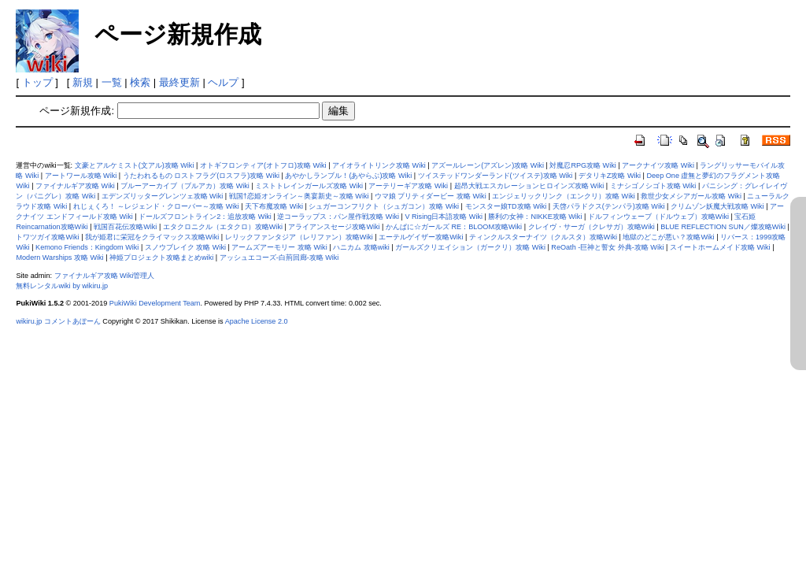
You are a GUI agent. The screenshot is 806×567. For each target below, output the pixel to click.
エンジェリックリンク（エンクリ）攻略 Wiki (563, 196)
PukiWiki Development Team (155, 303)
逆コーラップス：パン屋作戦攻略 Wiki (338, 216)
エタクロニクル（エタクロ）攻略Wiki (223, 227)
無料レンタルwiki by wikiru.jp (62, 286)
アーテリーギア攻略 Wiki (408, 186)
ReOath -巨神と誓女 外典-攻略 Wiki (607, 247)
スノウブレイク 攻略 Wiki (185, 247)
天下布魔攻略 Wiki (274, 206)
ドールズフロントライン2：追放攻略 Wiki (205, 216)
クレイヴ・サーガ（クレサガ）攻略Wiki (591, 227)
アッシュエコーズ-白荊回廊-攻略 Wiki (279, 257)
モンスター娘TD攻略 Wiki (506, 206)
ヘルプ (223, 82)
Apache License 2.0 (256, 321)
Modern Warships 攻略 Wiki (59, 257)
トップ (37, 82)
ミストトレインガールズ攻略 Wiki (309, 186)
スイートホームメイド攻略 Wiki (720, 247)
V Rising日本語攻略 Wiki (443, 216)
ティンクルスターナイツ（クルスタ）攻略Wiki (543, 237)
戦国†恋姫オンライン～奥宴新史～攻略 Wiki (299, 196)
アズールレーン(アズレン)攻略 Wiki (487, 165)
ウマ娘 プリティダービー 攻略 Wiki (430, 196)
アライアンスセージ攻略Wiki (333, 227)
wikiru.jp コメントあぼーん (58, 321)
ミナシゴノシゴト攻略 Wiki (653, 186)
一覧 (112, 82)
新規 (82, 82)
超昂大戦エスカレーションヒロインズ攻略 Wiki (529, 186)
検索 (140, 82)
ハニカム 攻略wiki (361, 247)
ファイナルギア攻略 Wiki (75, 186)
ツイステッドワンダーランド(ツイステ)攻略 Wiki (495, 176)
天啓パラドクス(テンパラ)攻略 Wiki (609, 206)
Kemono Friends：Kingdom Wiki (87, 247)
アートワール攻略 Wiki (81, 176)
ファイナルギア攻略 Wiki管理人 (104, 276)
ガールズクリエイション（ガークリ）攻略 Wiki (470, 247)
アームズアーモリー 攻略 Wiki (279, 247)
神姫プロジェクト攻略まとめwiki (161, 257)
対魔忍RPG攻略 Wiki (582, 165)
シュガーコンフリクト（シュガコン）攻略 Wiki (384, 206)
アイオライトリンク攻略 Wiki (379, 165)
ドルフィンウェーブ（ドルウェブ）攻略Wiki (658, 216)
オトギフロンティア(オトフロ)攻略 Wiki (263, 165)
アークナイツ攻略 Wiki (658, 165)
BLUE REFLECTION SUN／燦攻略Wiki (723, 227)
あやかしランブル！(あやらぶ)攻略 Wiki (348, 176)
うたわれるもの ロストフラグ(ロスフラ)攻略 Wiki (201, 176)
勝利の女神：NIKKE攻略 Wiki (535, 216)
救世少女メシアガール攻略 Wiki (691, 196)
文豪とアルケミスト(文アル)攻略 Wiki (134, 165)
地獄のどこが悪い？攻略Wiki (668, 237)
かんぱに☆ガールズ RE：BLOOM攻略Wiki (454, 227)
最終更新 (179, 82)
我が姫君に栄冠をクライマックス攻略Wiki (152, 237)
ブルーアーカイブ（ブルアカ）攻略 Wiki (185, 186)
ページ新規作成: (76, 111)
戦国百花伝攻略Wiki (125, 227)
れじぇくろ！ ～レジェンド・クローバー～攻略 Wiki (156, 206)
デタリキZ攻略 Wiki (610, 176)
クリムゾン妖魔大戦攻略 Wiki (717, 206)
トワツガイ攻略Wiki (47, 237)
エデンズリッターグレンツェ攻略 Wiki (163, 196)
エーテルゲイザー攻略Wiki (421, 237)
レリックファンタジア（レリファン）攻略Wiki (299, 237)
